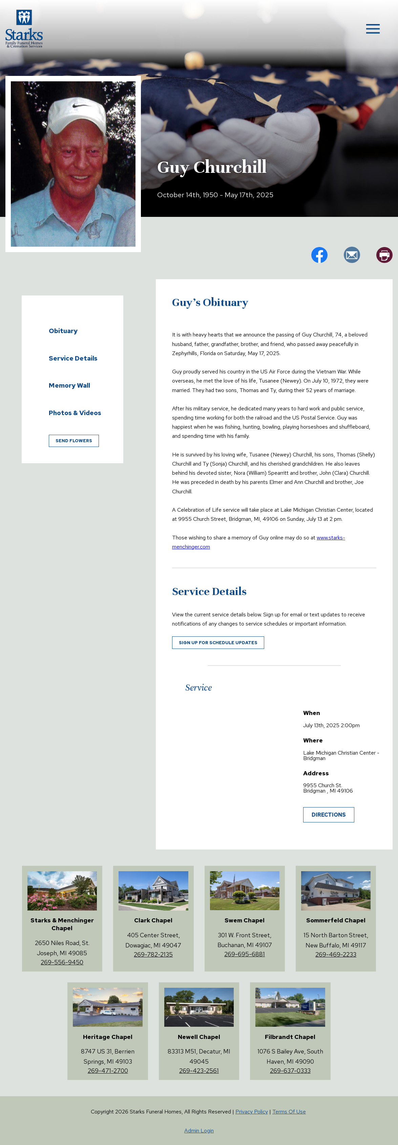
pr (384, 255)
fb (319, 255)
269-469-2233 (335, 954)
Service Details (73, 358)
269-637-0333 (290, 1071)
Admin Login (199, 1130)
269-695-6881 (244, 954)
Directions (329, 814)
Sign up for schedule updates (218, 643)
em (352, 255)
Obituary (63, 330)
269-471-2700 (108, 1071)
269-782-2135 (153, 954)
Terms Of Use (289, 1111)
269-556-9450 (62, 962)
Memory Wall (69, 385)
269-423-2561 (199, 1071)
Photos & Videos (75, 412)
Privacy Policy (251, 1111)
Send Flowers (74, 441)
